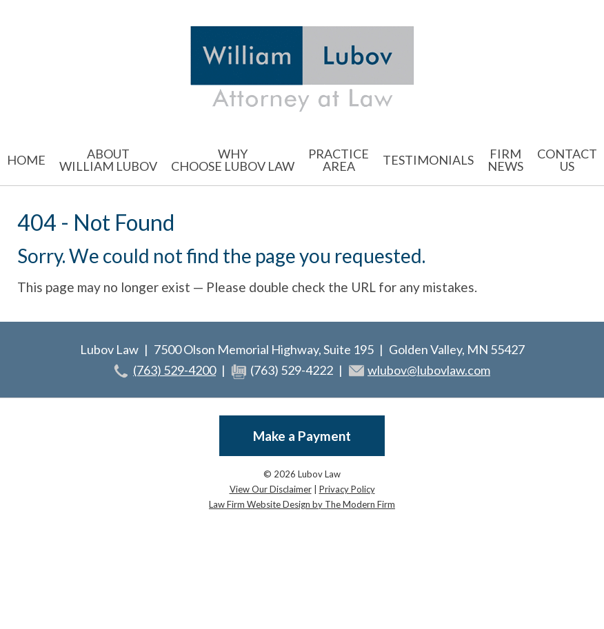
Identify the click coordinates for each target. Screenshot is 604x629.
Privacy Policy (347, 489)
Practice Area (338, 160)
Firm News (505, 160)
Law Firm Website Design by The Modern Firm (302, 504)
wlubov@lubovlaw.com (429, 370)
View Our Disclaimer (271, 489)
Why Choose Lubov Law (232, 160)
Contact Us (567, 160)
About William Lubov (108, 160)
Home (26, 159)
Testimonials (428, 159)
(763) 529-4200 (174, 370)
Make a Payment (302, 436)
